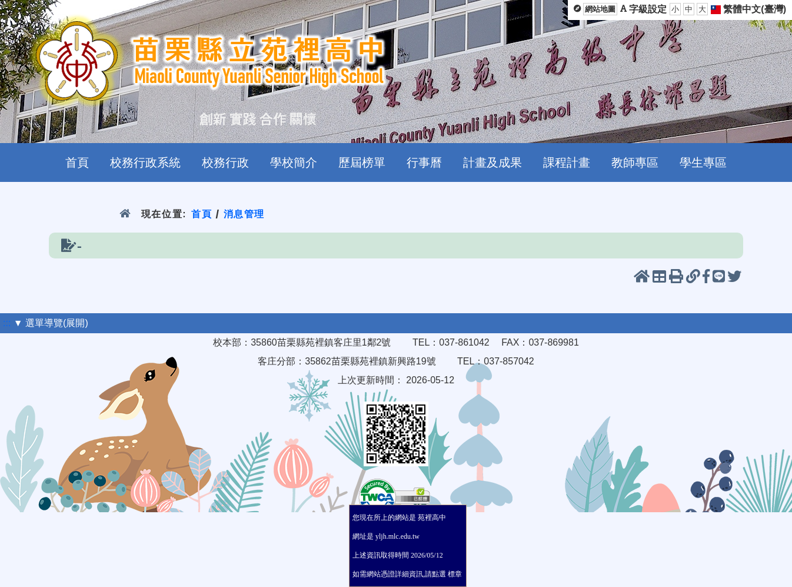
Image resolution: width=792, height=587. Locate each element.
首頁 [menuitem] (77, 162)
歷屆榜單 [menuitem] (361, 162)
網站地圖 (600, 9)
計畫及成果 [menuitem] (492, 162)
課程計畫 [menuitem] (566, 162)
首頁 (201, 214)
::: (7, 323)
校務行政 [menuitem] (225, 162)
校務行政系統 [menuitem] (145, 162)
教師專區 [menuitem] (634, 162)
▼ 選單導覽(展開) (51, 323)
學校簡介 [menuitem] (293, 162)
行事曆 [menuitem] (424, 162)
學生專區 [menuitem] (703, 162)
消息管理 (244, 214)
